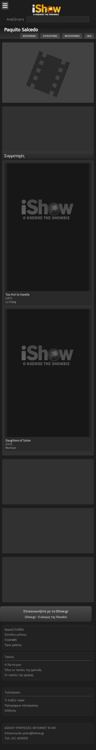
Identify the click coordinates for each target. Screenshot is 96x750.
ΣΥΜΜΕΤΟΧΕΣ (50, 36)
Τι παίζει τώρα (14, 700)
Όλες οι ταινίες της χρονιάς (23, 670)
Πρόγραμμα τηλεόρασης (21, 705)
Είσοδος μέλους (15, 634)
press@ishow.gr (33, 733)
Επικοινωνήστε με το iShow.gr (45, 611)
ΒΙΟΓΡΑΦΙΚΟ (29, 36)
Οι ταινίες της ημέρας (19, 675)
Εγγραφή (11, 639)
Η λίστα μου (13, 664)
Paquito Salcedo (21, 29)
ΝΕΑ (89, 36)
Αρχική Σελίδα (14, 629)
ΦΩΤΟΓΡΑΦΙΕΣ (72, 36)
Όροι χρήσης (13, 645)
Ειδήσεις (10, 710)
